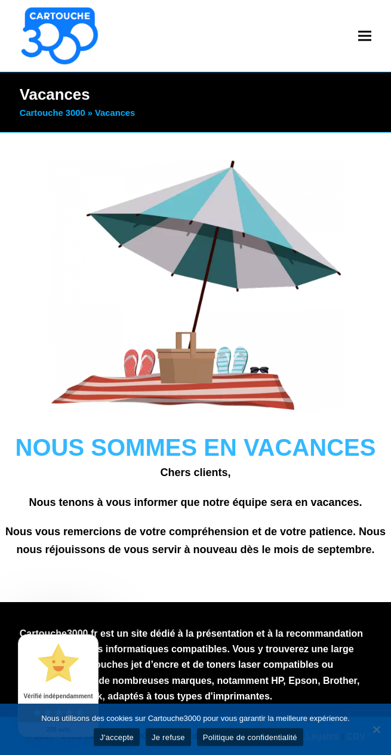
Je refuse (168, 737)
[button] (364, 35)
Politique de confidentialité (250, 737)
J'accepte (117, 737)
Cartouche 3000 (52, 113)
